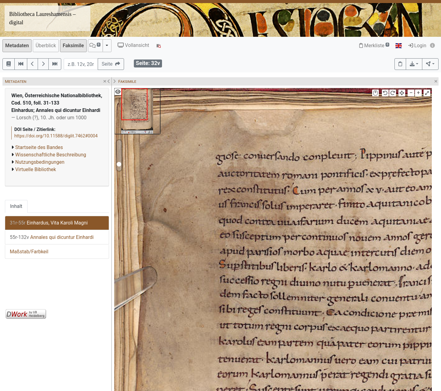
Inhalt (16, 206)
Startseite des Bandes (39, 147)
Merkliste (374, 45)
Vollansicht (133, 45)
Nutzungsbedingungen (39, 162)
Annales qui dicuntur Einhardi (52, 237)
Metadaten (17, 45)
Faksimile (73, 45)
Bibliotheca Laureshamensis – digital (42, 18)
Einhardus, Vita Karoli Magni (49, 223)
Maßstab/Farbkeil (29, 252)
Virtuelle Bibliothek (35, 169)
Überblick (46, 45)
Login (417, 45)
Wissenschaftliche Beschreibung (50, 155)
